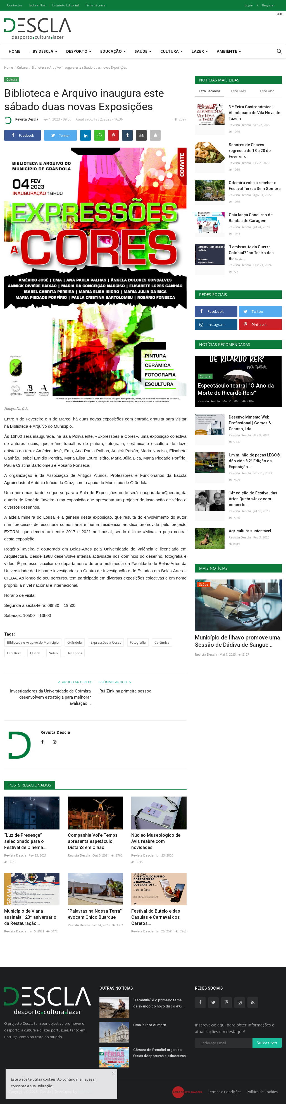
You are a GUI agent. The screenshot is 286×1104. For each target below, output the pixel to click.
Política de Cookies (262, 1091)
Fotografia (138, 642)
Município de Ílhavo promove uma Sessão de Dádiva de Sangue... (237, 641)
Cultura (22, 67)
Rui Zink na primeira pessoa (125, 691)
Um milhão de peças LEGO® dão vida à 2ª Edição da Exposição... (254, 461)
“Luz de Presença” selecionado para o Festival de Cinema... (25, 841)
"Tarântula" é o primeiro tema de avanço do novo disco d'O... (159, 1003)
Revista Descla (21, 120)
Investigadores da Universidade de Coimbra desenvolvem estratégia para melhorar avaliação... (50, 697)
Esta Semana (209, 90)
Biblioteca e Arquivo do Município (33, 642)
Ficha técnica (95, 5)
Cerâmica (162, 642)
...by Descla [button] (43, 51)
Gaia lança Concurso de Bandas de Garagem (251, 218)
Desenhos (74, 653)
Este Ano (267, 90)
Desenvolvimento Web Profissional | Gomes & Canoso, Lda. (250, 423)
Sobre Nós (37, 5)
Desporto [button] (78, 51)
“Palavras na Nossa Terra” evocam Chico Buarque (95, 914)
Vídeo (53, 653)
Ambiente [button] (229, 51)
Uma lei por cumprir (149, 1025)
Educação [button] (113, 51)
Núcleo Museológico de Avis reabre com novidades (155, 841)
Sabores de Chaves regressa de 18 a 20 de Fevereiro (250, 151)
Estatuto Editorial (65, 5)
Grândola (74, 642)
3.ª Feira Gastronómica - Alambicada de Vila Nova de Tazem (254, 113)
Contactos (15, 5)
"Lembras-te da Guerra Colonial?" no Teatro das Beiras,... (251, 253)
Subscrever (267, 1042)
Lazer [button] (200, 51)
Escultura (14, 653)
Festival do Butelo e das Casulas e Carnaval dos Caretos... (155, 917)
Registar (268, 5)
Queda (35, 653)
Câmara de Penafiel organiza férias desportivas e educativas (159, 1053)
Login (249, 5)
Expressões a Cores (105, 642)
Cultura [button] (171, 51)
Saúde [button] (143, 51)
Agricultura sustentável (250, 531)
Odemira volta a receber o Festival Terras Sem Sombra (255, 186)
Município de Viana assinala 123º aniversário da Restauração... (30, 917)
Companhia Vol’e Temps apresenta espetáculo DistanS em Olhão (93, 841)
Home (14, 51)
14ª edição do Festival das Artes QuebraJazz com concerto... (253, 499)
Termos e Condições (224, 1091)
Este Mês (238, 90)
